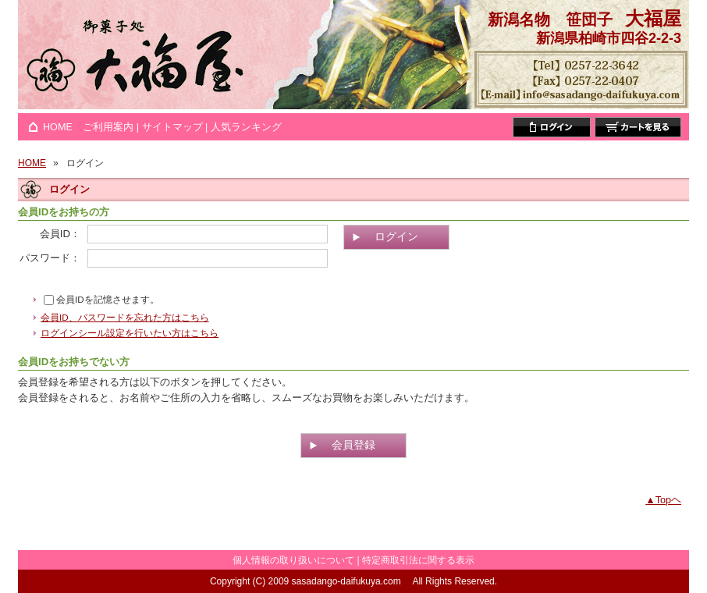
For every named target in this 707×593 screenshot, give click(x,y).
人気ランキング (246, 127)
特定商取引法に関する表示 (418, 560)
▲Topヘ (663, 500)
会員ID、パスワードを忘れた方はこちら (125, 317)
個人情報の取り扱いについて (293, 560)
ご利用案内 (108, 127)
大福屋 (653, 18)
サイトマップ (172, 127)
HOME (58, 127)
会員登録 (353, 445)
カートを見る (638, 127)
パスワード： (50, 258)
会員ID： (60, 234)
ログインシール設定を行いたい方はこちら (129, 333)
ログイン (552, 127)
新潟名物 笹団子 (550, 19)
